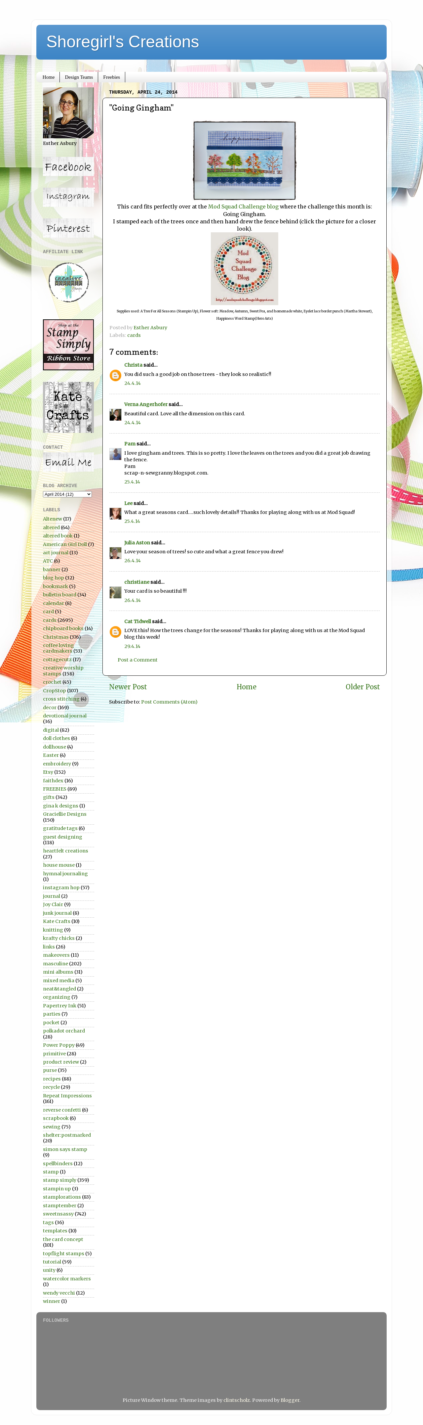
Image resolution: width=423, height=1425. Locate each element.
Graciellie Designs (65, 814)
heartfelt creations (65, 851)
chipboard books (63, 628)
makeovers (56, 955)
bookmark (55, 586)
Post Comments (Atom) (169, 702)
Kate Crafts (56, 921)
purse (50, 1070)
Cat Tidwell (137, 621)
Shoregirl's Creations (122, 41)
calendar (53, 603)
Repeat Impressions (67, 1096)
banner (51, 570)
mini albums (58, 972)
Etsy (48, 772)
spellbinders (58, 1164)
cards (134, 335)
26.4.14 (132, 561)
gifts (49, 797)
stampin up (57, 1189)
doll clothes (56, 738)
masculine (55, 964)
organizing (56, 997)
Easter (51, 755)
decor (50, 708)
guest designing (62, 837)
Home (49, 77)
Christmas (56, 637)
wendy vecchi (59, 1293)
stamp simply (59, 1180)
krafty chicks (59, 938)
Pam (129, 444)
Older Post (363, 687)
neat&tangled (59, 989)
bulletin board (59, 595)
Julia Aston (137, 543)
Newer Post (128, 687)
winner (51, 1301)
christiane (136, 582)
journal (51, 896)
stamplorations (62, 1197)
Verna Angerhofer (146, 404)
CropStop (54, 691)
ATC (48, 561)
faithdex (53, 781)
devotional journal (65, 716)
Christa (133, 365)
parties (51, 1014)
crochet (52, 682)
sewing (51, 1127)
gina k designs (60, 806)
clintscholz (236, 1400)
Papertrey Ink (59, 1006)
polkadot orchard (64, 1031)
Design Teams (79, 77)
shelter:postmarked (67, 1135)
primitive (54, 1054)
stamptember (59, 1206)
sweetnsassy (58, 1214)
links (49, 947)
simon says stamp (65, 1149)
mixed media (58, 981)
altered (51, 527)
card (48, 612)
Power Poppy (59, 1045)
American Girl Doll (65, 544)
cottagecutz (57, 660)
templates (55, 1231)
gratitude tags (60, 828)
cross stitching (61, 699)
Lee (129, 503)
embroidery (57, 764)
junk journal (57, 913)
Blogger (290, 1400)
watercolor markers (67, 1279)
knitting (53, 930)
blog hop (53, 578)
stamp (51, 1172)
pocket (51, 1023)
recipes (52, 1079)
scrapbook (56, 1118)
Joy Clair (53, 904)
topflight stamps (63, 1254)
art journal (55, 553)
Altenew (52, 519)
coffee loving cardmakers (58, 648)
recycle (51, 1087)
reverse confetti (62, 1110)
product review (61, 1062)
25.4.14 (132, 482)
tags (48, 1222)
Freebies (111, 77)
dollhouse (54, 747)
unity (49, 1270)
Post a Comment (138, 660)
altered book (58, 536)
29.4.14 (132, 646)
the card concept (63, 1239)
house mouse (59, 865)
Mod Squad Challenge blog (244, 206)
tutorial (52, 1262)
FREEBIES (54, 789)
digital (51, 730)
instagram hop (61, 888)
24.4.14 (132, 383)
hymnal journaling (65, 874)
